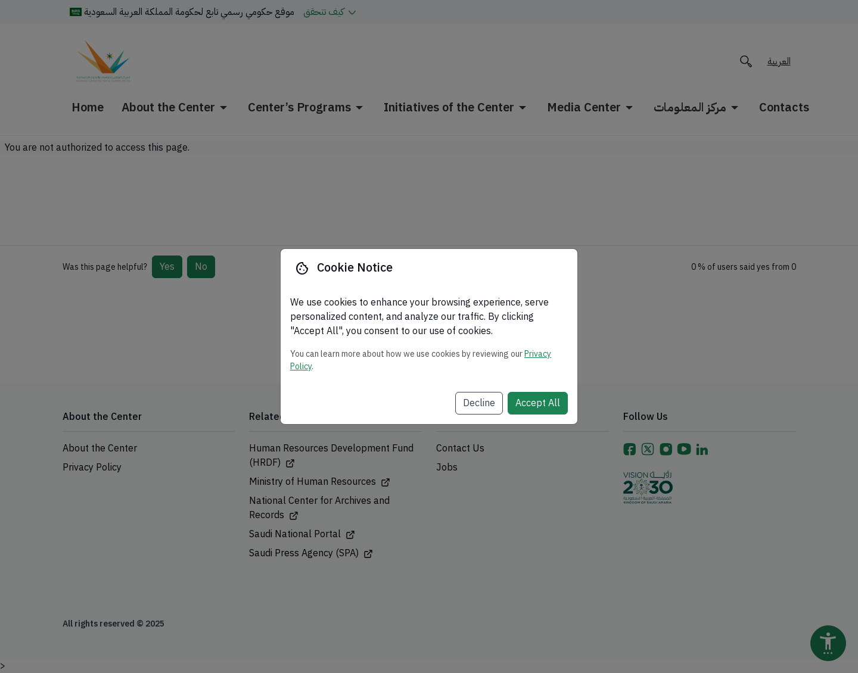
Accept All (537, 403)
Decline (479, 403)
